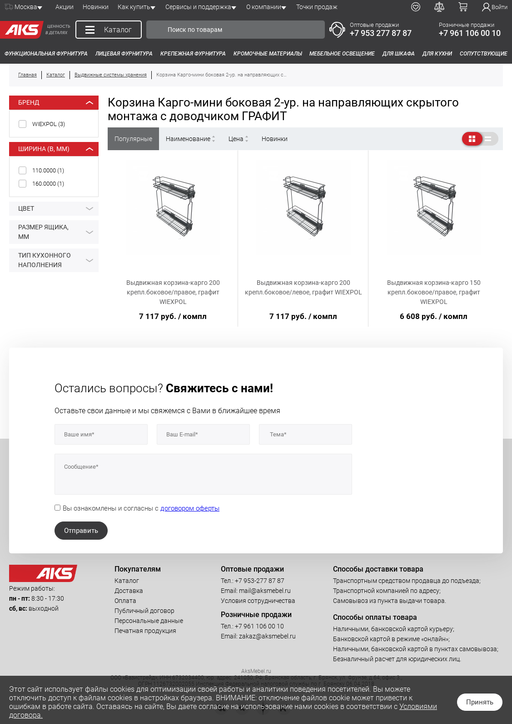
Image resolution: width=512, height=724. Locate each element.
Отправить (81, 531)
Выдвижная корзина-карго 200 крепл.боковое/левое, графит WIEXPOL (303, 287)
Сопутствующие (483, 54)
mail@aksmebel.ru (265, 590)
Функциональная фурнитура (46, 54)
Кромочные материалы (268, 54)
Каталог (126, 580)
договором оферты (189, 508)
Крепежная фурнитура (193, 54)
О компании (263, 6)
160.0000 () (48, 183)
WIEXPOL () (48, 124)
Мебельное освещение (342, 54)
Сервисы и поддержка (198, 6)
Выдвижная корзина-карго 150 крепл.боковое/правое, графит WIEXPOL (434, 292)
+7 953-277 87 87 (259, 580)
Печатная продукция (145, 630)
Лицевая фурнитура (124, 54)
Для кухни (437, 54)
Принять (479, 702)
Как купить (134, 6)
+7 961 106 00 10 (470, 33)
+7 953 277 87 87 (381, 33)
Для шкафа (399, 54)
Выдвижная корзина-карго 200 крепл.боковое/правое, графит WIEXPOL (173, 292)
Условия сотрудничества (258, 600)
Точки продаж (317, 6)
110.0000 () (48, 170)
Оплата (125, 600)
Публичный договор (144, 610)
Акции (64, 6)
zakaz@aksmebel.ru (267, 636)
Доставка (128, 590)
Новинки (96, 6)
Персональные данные (148, 620)
